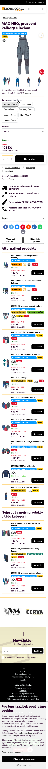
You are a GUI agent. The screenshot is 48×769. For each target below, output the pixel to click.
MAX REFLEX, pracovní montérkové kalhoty (26, 281)
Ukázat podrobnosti (24, 765)
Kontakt (23, 671)
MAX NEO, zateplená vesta (23, 397)
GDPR (23, 679)
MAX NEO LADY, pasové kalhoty (25, 487)
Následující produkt (36, 240)
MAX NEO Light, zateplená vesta (25, 332)
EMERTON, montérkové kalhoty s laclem (26, 549)
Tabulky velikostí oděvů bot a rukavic (23, 696)
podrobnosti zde (25, 733)
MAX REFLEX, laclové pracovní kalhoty (24, 256)
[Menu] (43, 9)
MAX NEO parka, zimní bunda (24, 419)
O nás (23, 668)
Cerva (11, 179)
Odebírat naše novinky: (23, 644)
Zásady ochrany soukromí (12, 752)
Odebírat (38, 651)
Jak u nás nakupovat (23, 688)
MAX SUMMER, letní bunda (23, 466)
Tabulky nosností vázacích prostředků (23, 699)
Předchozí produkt (9, 240)
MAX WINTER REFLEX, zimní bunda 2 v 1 (27, 442)
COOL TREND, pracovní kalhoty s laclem (25, 524)
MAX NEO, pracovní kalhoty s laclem (27, 573)
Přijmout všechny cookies (24, 759)
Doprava (23, 690)
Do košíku (29, 158)
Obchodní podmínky (23, 674)
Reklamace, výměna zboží (23, 693)
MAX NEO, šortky (19, 377)
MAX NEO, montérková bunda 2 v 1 (26, 354)
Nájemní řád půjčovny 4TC (23, 676)
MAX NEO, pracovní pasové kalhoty (26, 306)
